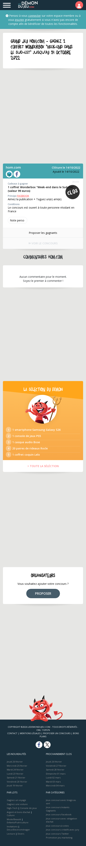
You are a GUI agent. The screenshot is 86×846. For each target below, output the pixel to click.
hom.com (13, 167)
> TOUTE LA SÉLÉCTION (43, 466)
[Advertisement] (43, 116)
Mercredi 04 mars (55, 785)
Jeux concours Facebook (58, 814)
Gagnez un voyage (16, 800)
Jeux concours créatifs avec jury (62, 829)
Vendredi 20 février (17, 781)
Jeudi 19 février (15, 785)
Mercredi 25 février (17, 765)
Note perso (17, 220)
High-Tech (12, 808)
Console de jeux (28, 808)
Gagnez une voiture (17, 804)
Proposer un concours (56, 733)
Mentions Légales (30, 733)
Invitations (12, 826)
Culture (11, 815)
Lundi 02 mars (53, 777)
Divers (21, 833)
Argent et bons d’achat (18, 812)
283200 (75, 181)
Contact (12, 733)
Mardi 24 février (15, 769)
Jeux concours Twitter (57, 833)
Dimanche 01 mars (55, 773)
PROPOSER (43, 593)
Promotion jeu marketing (59, 837)
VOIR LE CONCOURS (43, 243)
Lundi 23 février (15, 773)
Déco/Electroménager (18, 829)
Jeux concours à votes (57, 825)
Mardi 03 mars (53, 781)
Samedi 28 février (55, 769)
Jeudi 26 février (15, 761)
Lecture (11, 833)
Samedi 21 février (16, 777)
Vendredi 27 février (56, 765)
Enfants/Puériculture (17, 822)
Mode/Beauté (14, 819)
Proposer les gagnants (43, 233)
